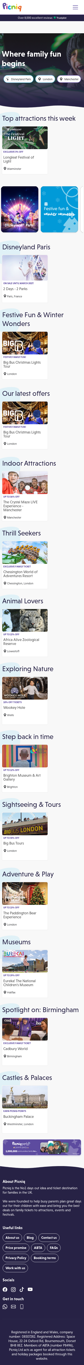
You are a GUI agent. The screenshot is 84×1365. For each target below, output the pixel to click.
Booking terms (45, 1258)
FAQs (54, 1248)
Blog (30, 1237)
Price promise (16, 1248)
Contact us (49, 1237)
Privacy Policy (16, 1258)
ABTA (38, 1248)
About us (12, 1237)
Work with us (15, 1268)
